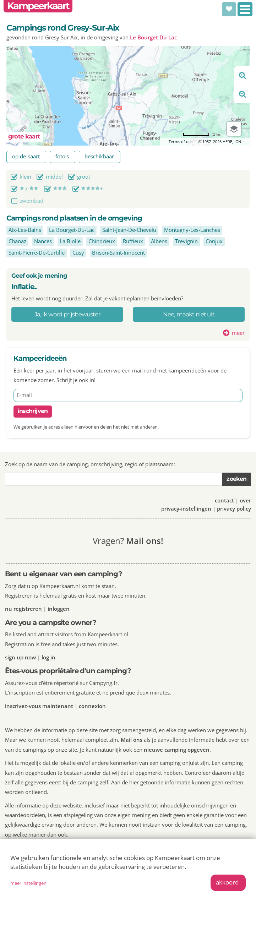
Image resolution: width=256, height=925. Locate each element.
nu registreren (23, 608)
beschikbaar (99, 156)
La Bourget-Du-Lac (71, 229)
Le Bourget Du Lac (153, 37)
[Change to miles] (202, 134)
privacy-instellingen (186, 508)
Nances (43, 241)
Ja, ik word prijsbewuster (67, 314)
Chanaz (17, 241)
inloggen (59, 608)
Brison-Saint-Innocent (118, 252)
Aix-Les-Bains (25, 229)
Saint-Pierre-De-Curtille (37, 252)
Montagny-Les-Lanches (192, 229)
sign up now (20, 657)
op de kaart (26, 156)
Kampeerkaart (38, 6)
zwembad (31, 200)
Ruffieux (133, 241)
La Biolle (70, 241)
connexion (92, 705)
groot (83, 176)
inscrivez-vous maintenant (39, 705)
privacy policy (234, 508)
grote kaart (24, 136)
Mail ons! (144, 540)
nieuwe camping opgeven (176, 749)
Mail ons (131, 739)
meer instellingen (28, 883)
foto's (62, 156)
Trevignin (186, 241)
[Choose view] (234, 129)
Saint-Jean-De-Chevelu (129, 229)
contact (224, 500)
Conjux (214, 241)
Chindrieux (101, 241)
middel (54, 176)
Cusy (78, 252)
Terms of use (180, 141)
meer (238, 332)
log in (48, 657)
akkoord (227, 882)
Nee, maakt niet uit (188, 314)
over (245, 500)
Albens (159, 241)
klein (25, 176)
